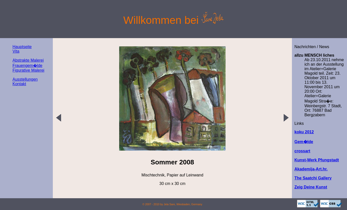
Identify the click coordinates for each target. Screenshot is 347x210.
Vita (16, 51)
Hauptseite (22, 47)
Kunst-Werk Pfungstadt (316, 160)
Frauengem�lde (27, 65)
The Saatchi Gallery (313, 178)
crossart (302, 151)
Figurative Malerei (28, 70)
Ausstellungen (25, 79)
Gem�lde (303, 142)
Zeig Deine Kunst (310, 187)
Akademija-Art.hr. (310, 169)
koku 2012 (304, 132)
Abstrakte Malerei (28, 60)
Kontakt (19, 84)
